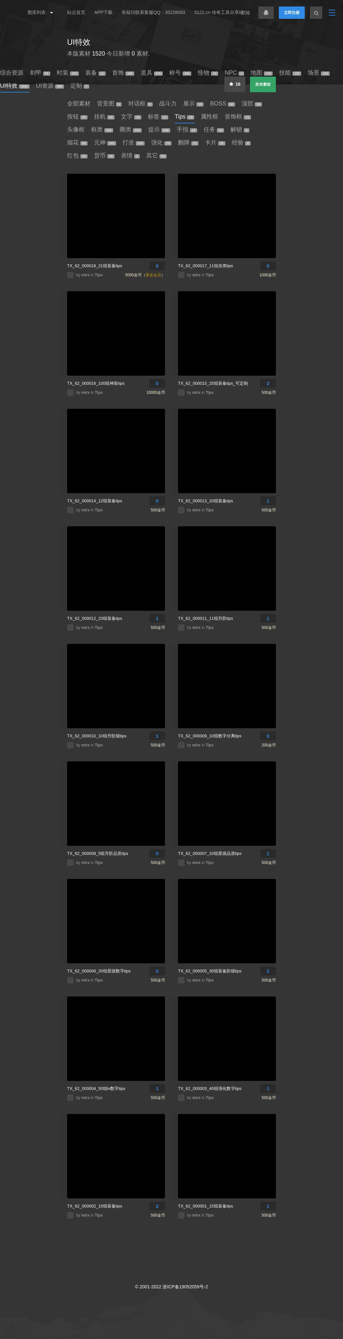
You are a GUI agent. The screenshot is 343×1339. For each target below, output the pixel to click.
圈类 (131, 129)
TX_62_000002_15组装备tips (94, 1206)
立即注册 (292, 12)
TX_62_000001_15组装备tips (205, 1206)
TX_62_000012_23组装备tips (94, 618)
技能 (290, 72)
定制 (79, 85)
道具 (152, 72)
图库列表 (39, 12)
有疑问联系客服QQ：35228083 (153, 12)
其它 (156, 155)
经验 (241, 142)
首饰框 (238, 116)
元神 (105, 142)
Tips (184, 116)
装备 (95, 72)
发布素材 (263, 84)
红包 (77, 155)
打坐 (134, 142)
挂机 (104, 116)
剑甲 (40, 72)
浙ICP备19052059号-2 (185, 1286)
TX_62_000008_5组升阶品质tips (97, 853)
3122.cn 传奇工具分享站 (218, 12)
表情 (130, 155)
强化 (161, 142)
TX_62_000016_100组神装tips (95, 383)
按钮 (77, 116)
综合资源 (11, 72)
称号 (180, 72)
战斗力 (168, 103)
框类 (102, 129)
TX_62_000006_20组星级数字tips (99, 971)
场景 (319, 72)
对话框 (140, 103)
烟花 (77, 142)
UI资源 (50, 85)
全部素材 (78, 103)
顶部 (252, 103)
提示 (159, 129)
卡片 (215, 142)
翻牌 (188, 142)
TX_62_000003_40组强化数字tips (210, 1088)
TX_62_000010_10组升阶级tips (96, 735)
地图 (262, 72)
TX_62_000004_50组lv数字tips (96, 1088)
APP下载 (103, 12)
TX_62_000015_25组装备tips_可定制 (213, 383)
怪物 (208, 72)
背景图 (109, 103)
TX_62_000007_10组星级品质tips (210, 853)
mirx (86, 275)
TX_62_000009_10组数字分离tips (210, 735)
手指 (187, 129)
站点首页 (76, 12)
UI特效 (78, 42)
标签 (158, 116)
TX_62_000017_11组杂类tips (205, 265)
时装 (68, 72)
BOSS (222, 103)
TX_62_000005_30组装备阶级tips (210, 971)
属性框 (209, 116)
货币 (104, 155)
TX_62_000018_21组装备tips (94, 265)
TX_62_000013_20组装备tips (205, 500)
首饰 (123, 72)
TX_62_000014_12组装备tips (94, 500)
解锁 (240, 129)
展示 (193, 103)
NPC (234, 72)
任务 (214, 129)
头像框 (76, 129)
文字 (131, 116)
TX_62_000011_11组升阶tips (205, 618)
